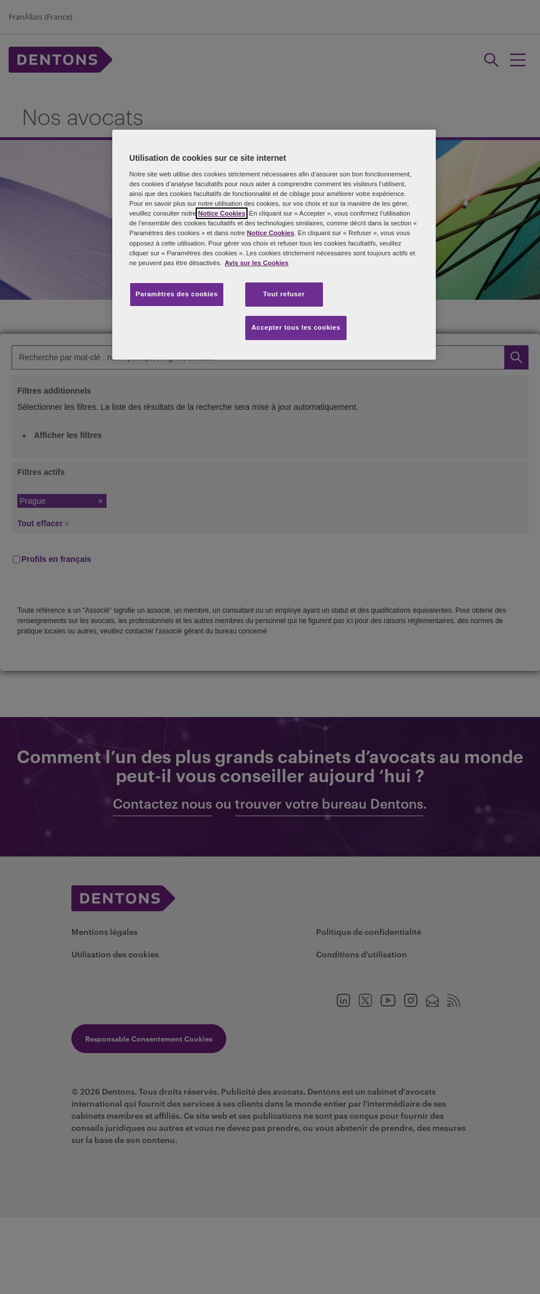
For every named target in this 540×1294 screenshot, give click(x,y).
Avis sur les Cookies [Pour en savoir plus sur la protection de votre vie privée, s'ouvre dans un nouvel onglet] (256, 262)
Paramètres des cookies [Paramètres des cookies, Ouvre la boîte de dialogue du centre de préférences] (177, 294)
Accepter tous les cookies (296, 327)
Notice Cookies (221, 213)
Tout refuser (284, 294)
